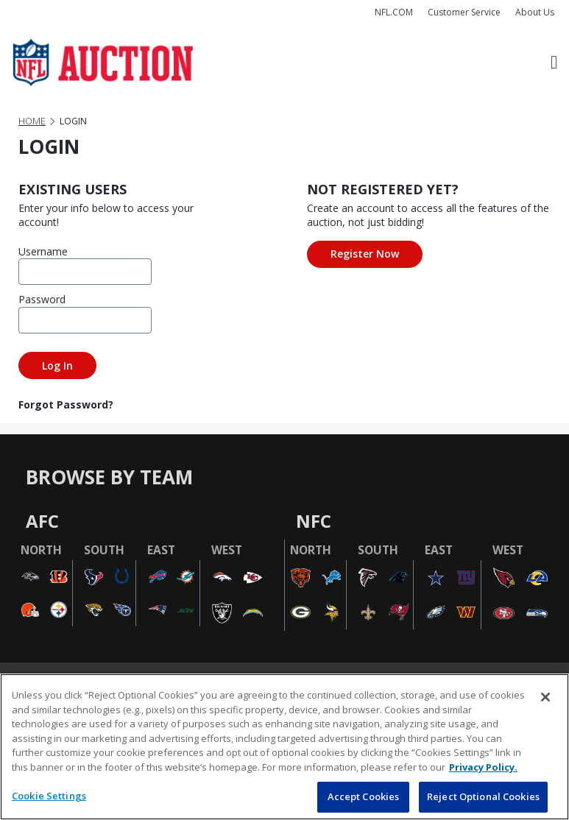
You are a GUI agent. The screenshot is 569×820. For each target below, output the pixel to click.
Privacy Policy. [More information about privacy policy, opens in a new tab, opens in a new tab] (483, 767)
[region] (284, 747)
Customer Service (464, 12)
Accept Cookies (364, 796)
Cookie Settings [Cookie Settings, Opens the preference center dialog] (49, 795)
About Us (534, 12)
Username (40, 251)
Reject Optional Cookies (483, 796)
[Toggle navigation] (554, 62)
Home (32, 121)
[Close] (545, 697)
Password (40, 299)
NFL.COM (394, 12)
